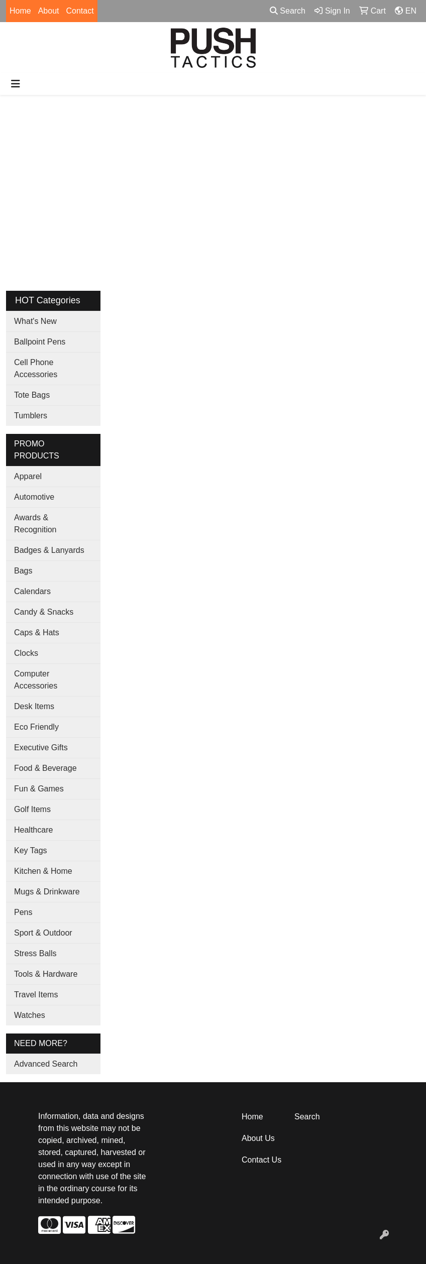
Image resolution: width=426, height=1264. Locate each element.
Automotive (34, 497)
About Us (258, 1138)
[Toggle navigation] (15, 84)
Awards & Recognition (35, 523)
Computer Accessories (35, 679)
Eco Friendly (36, 727)
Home (20, 11)
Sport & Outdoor (43, 933)
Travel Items (36, 994)
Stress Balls (35, 953)
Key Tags (30, 850)
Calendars (32, 591)
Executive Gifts (41, 747)
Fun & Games (39, 788)
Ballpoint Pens (39, 341)
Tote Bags (32, 395)
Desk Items (34, 706)
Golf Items (32, 809)
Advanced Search (45, 1064)
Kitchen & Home (43, 871)
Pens (23, 912)
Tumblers (30, 415)
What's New (35, 321)
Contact (80, 11)
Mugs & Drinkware (47, 891)
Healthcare (33, 830)
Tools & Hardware (45, 974)
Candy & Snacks (43, 612)
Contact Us (261, 1160)
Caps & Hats (36, 632)
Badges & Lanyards (49, 550)
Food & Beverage (45, 768)
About (48, 11)
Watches (29, 1015)
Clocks (26, 653)
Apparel (28, 476)
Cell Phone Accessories (35, 368)
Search (287, 11)
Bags (23, 570)
